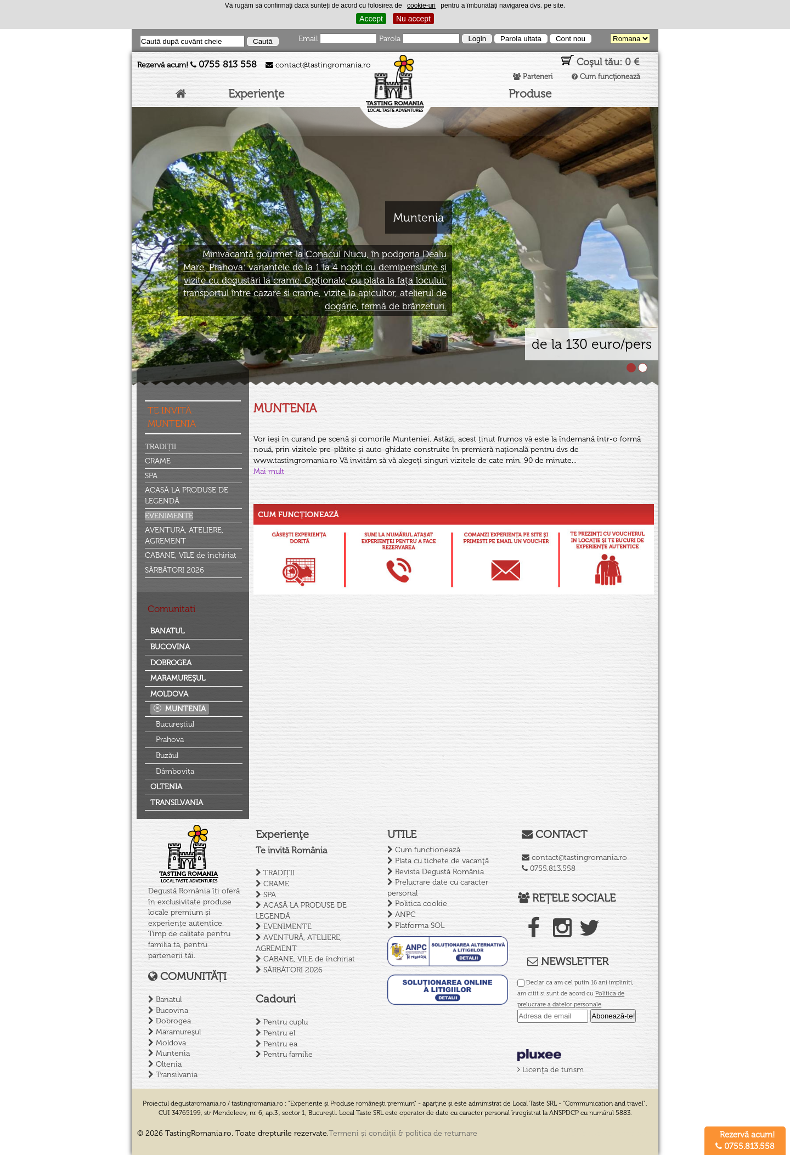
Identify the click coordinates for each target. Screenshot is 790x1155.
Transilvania (176, 802)
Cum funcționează (427, 849)
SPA (151, 475)
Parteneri (532, 76)
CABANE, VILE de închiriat (190, 555)
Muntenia (185, 709)
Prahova (170, 739)
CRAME (158, 461)
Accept (371, 18)
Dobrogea (170, 662)
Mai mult (268, 471)
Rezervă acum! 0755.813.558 (745, 1140)
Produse (530, 93)
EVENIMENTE (169, 515)
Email (308, 38)
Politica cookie (421, 903)
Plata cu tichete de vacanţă (442, 860)
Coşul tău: (600, 61)
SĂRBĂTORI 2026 (174, 570)
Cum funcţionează (606, 76)
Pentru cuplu (285, 1022)
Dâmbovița (175, 771)
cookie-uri (421, 5)
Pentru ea (280, 1044)
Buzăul (167, 755)
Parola (389, 38)
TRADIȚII (160, 446)
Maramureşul (177, 678)
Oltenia (166, 786)
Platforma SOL (419, 925)
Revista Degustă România (439, 871)
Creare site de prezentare (608, 1133)
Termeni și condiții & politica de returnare (403, 1133)
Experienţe (256, 93)
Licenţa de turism (550, 1069)
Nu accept (413, 18)
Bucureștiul (175, 724)
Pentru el (279, 1033)
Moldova (169, 694)
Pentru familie (288, 1054)
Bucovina (170, 647)
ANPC (405, 914)
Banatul (167, 631)
